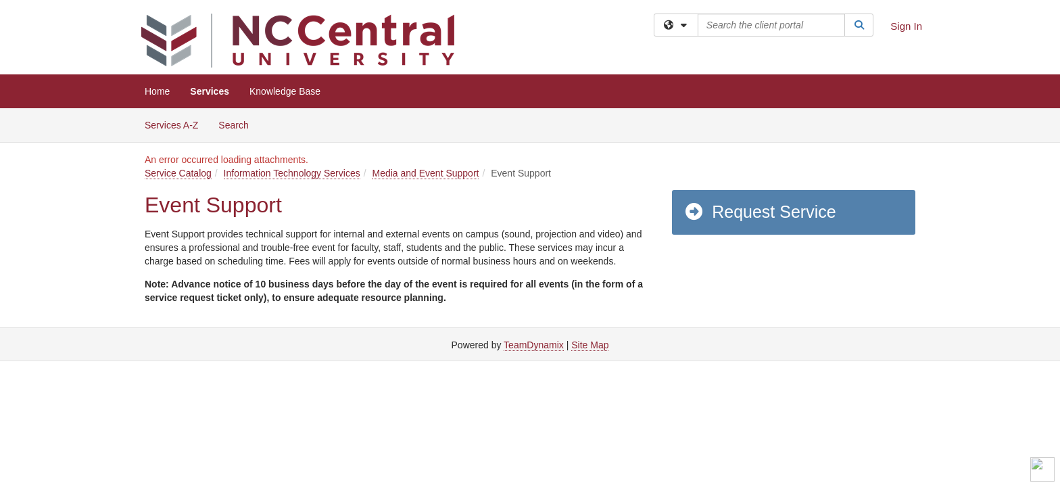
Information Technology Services (292, 173)
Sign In (906, 26)
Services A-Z (171, 125)
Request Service (759, 211)
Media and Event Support (425, 173)
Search (238, 124)
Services (209, 91)
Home (157, 91)
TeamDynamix (534, 345)
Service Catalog (178, 173)
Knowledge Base (284, 91)
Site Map (589, 345)
